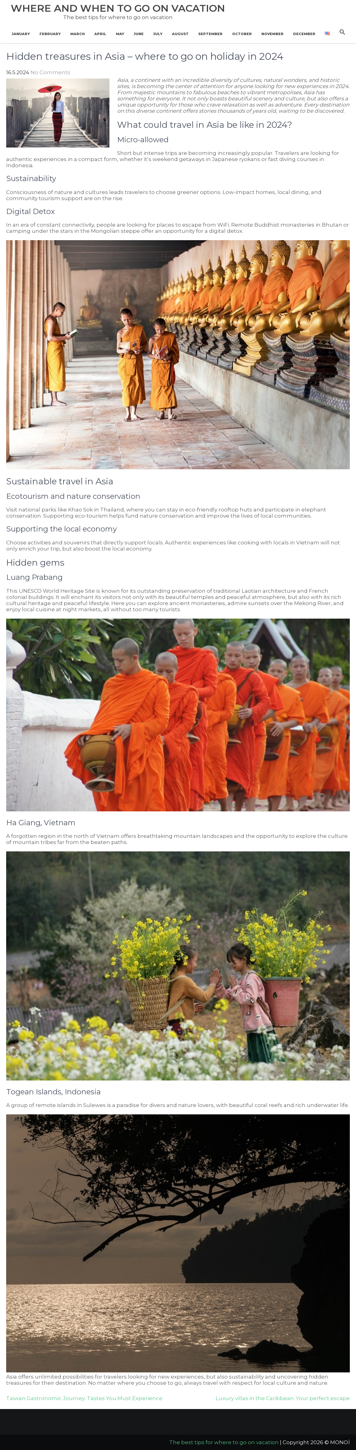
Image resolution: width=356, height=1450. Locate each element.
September (210, 34)
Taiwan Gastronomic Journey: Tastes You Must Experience (84, 1398)
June (139, 34)
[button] (342, 32)
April (100, 34)
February (50, 34)
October (242, 34)
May (120, 34)
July (157, 34)
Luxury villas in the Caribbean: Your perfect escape (283, 1398)
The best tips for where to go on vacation (224, 1442)
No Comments (50, 72)
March (77, 34)
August (180, 34)
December (304, 34)
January (21, 34)
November (272, 34)
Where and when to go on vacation (118, 8)
